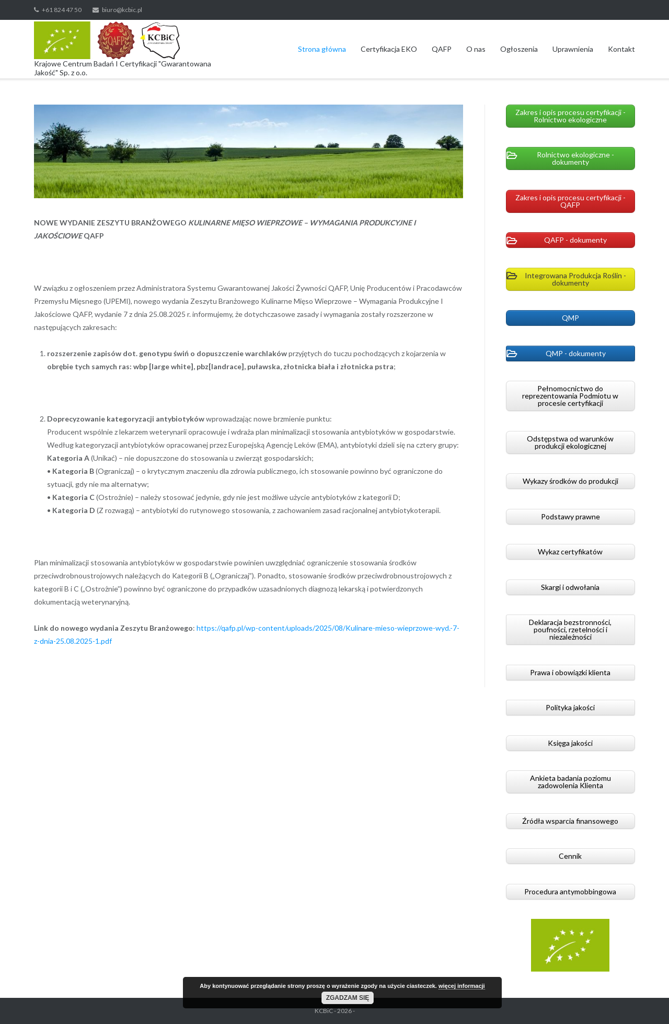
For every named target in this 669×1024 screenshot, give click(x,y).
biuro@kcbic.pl (122, 10)
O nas (476, 48)
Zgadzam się (348, 998)
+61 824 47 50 (62, 10)
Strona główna (322, 48)
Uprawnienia (572, 48)
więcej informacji (462, 986)
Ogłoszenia (519, 48)
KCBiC (324, 1011)
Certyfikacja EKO (389, 48)
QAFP (442, 48)
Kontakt (621, 48)
